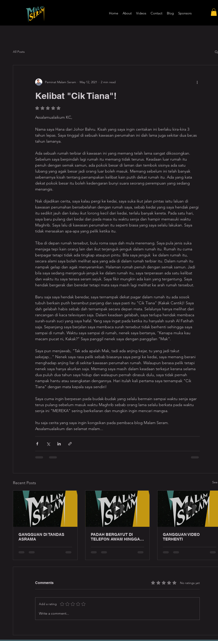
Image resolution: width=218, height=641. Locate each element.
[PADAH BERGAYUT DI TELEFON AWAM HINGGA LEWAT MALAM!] (117, 509)
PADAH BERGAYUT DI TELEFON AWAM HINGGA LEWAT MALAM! (115, 536)
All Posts (19, 52)
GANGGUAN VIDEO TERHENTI (181, 536)
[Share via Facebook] (37, 444)
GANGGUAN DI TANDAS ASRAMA (41, 536)
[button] (214, 12)
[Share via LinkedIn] (59, 444)
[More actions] (197, 82)
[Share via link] (70, 444)
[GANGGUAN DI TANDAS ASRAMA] (45, 509)
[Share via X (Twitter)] (48, 444)
